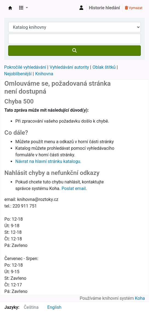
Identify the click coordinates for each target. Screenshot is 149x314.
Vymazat (133, 8)
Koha (140, 298)
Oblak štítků (104, 67)
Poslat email (74, 188)
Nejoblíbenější (18, 73)
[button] (23, 7)
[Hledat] (74, 50)
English (54, 307)
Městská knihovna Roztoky (10, 8)
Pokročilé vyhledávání (25, 67)
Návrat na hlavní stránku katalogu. (48, 161)
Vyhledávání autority (69, 67)
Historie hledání (104, 7)
